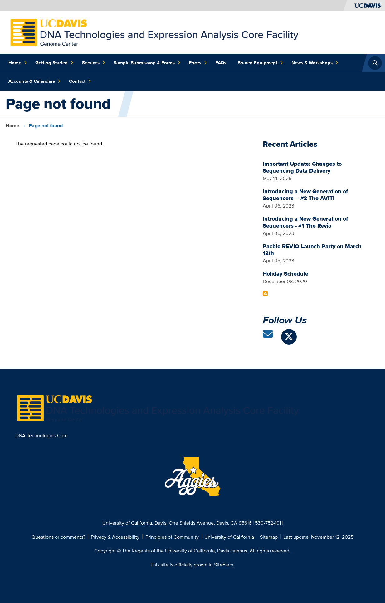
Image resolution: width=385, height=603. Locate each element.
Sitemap (269, 537)
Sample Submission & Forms (147, 63)
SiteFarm (223, 564)
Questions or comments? (58, 537)
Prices (198, 63)
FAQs (220, 62)
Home (17, 63)
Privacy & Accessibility (115, 537)
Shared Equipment (260, 63)
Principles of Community (172, 537)
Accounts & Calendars (34, 81)
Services (93, 63)
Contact (80, 81)
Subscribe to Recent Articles (265, 293)
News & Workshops (314, 63)
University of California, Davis (134, 523)
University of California (229, 537)
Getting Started (54, 63)
